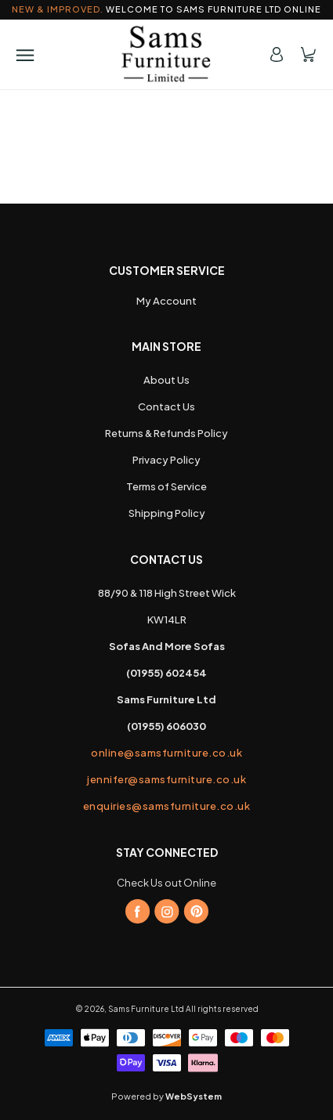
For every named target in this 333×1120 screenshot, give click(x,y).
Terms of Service (166, 486)
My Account (166, 300)
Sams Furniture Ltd (146, 1008)
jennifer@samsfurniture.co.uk (166, 779)
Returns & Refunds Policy (166, 433)
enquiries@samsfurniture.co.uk (167, 806)
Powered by (166, 1096)
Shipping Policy (166, 513)
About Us (166, 380)
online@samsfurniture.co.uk (166, 752)
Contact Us (166, 406)
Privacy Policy (166, 459)
